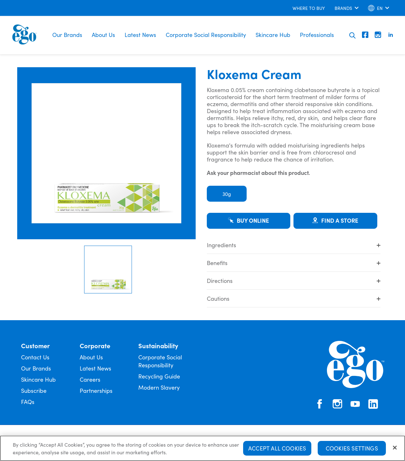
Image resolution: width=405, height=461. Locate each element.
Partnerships (96, 390)
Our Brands (67, 35)
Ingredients (293, 245)
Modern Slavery (159, 387)
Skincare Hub (273, 35)
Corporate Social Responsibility (206, 35)
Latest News (140, 35)
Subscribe (34, 390)
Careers (90, 379)
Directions (293, 281)
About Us (103, 35)
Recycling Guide (159, 376)
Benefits (293, 263)
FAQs (27, 402)
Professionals (317, 35)
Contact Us (35, 357)
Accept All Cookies (277, 449)
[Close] (395, 448)
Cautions (293, 298)
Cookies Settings (352, 449)
